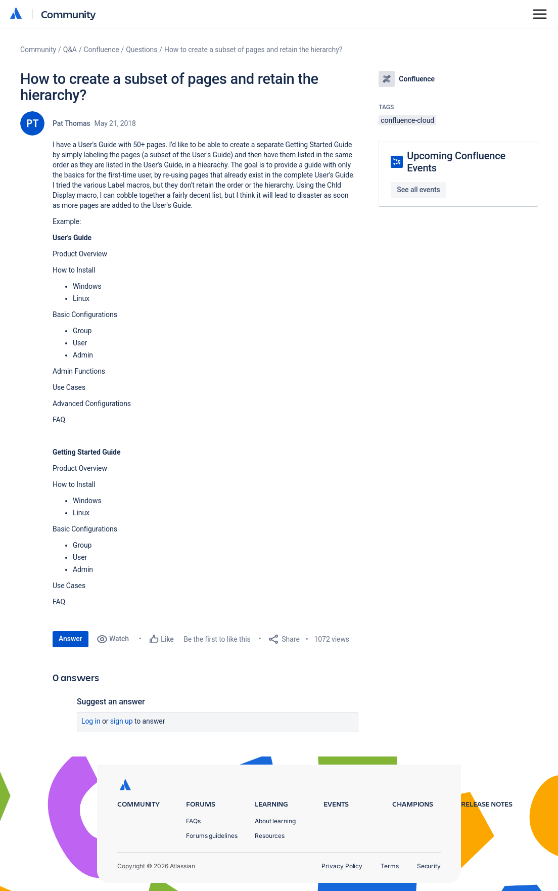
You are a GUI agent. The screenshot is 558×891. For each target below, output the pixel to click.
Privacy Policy (341, 866)
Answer (70, 639)
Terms (390, 866)
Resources (270, 835)
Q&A (70, 50)
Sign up (121, 721)
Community (68, 14)
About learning (275, 821)
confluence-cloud (407, 120)
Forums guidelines (212, 835)
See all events (418, 190)
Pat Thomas (71, 123)
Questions (141, 50)
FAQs (193, 821)
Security (429, 866)
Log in (91, 721)
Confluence (101, 50)
